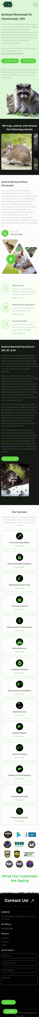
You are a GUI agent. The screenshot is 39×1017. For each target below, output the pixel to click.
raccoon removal (18, 415)
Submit (8, 990)
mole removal (22, 397)
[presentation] (17, 982)
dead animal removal (10, 441)
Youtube (4, 930)
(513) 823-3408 (7, 917)
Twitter (4, 933)
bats (5, 449)
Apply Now (18, 314)
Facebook (5, 926)
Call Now (28, 61)
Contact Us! (20, 888)
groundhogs (32, 392)
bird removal (22, 421)
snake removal (18, 426)
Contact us (10, 61)
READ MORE (19, 546)
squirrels (8, 395)
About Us (17, 298)
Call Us (10, 1011)
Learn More (18, 333)
